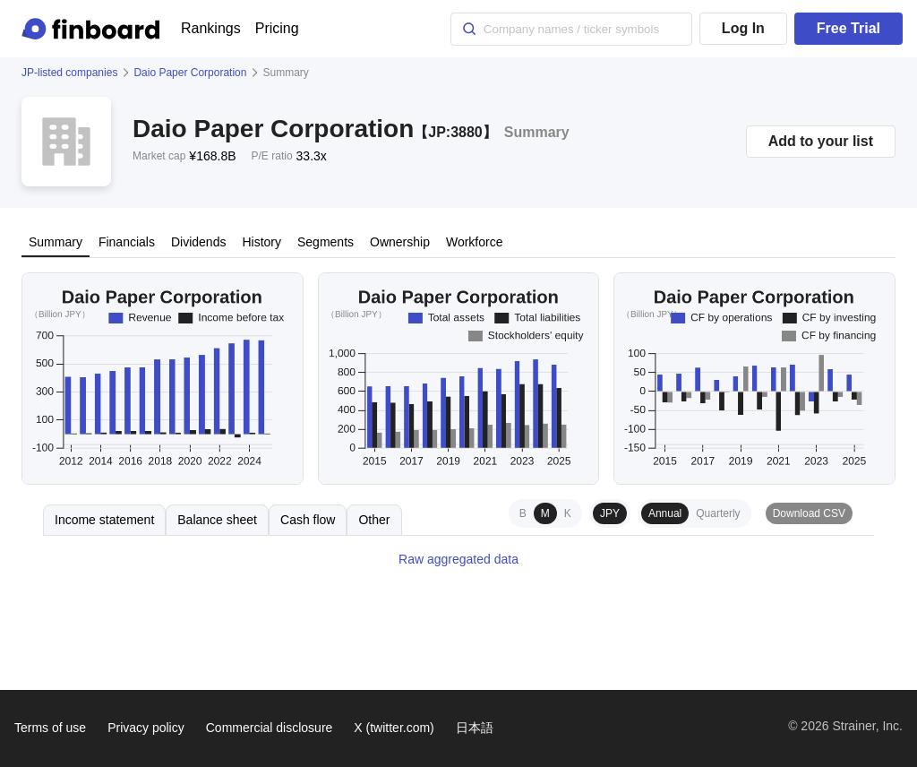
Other (374, 520)
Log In (743, 28)
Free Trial (848, 28)
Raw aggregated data (458, 559)
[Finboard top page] (94, 28)
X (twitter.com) (393, 727)
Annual (664, 513)
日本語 (474, 727)
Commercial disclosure (269, 727)
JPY (610, 513)
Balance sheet (217, 520)
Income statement (104, 520)
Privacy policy (145, 727)
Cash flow (307, 520)
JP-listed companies (69, 72)
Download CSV (809, 513)
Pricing (277, 28)
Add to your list (820, 141)
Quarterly (718, 513)
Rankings (211, 28)
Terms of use (50, 727)
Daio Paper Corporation (189, 72)
